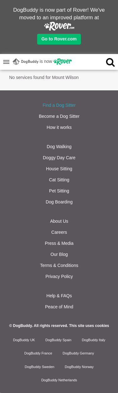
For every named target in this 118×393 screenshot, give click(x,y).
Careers (59, 232)
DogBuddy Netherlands (59, 380)
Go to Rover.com (58, 38)
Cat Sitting (59, 179)
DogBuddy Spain (58, 340)
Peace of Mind (59, 306)
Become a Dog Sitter (59, 116)
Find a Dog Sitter (59, 105)
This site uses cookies (89, 325)
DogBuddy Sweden (39, 367)
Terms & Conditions (59, 265)
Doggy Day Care (59, 157)
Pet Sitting (59, 190)
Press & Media (59, 243)
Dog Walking (59, 146)
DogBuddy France (38, 353)
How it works (59, 127)
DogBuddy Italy (93, 340)
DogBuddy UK (24, 340)
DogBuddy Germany (78, 353)
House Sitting (59, 168)
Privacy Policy (59, 276)
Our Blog (59, 254)
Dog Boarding (59, 201)
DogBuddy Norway (79, 367)
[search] (105, 62)
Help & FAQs (59, 295)
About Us (59, 221)
